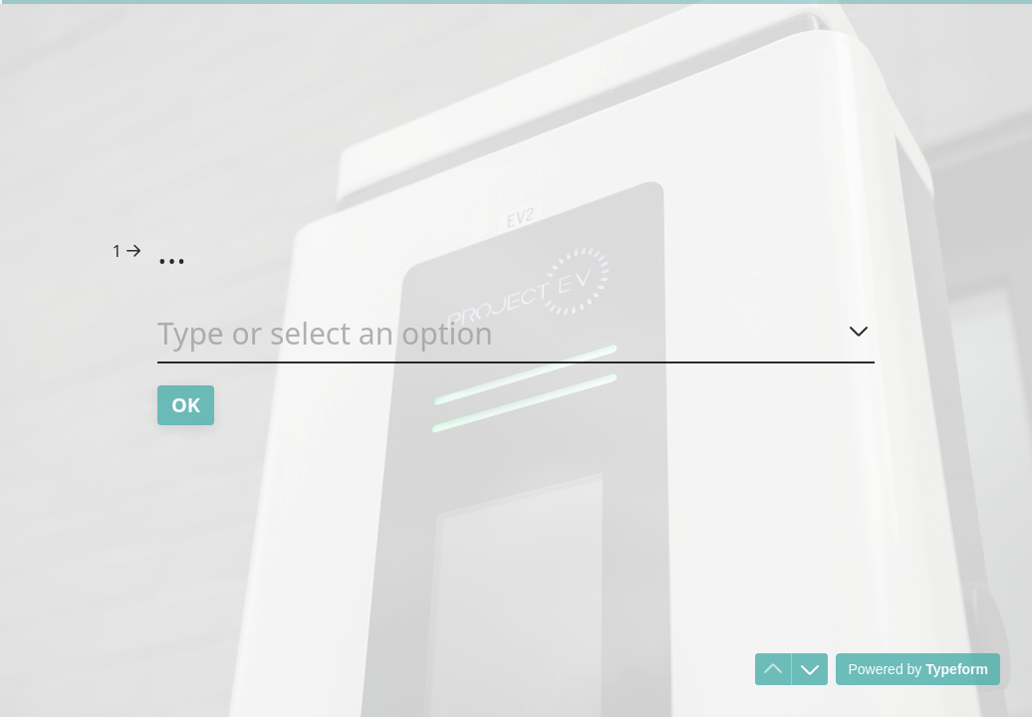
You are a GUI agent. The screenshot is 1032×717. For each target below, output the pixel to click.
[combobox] (516, 337)
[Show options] (859, 331)
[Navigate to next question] (810, 669)
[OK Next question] (185, 405)
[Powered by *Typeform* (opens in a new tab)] (918, 669)
